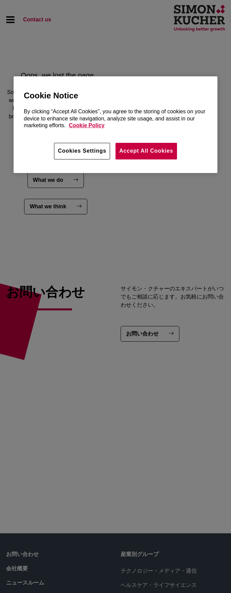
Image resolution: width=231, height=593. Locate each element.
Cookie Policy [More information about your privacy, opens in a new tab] (87, 125)
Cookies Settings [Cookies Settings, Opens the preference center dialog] (82, 151)
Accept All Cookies (146, 151)
